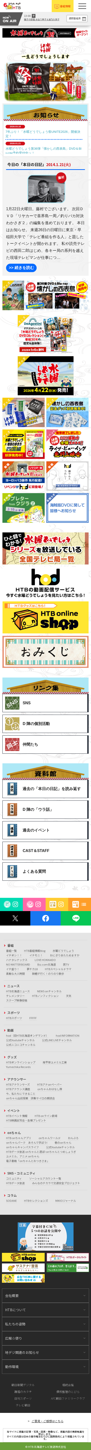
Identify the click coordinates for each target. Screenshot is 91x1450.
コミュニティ (14, 1178)
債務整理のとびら (68, 1392)
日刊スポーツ (23, 1398)
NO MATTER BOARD (18, 964)
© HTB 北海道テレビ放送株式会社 (45, 1447)
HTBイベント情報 (16, 1116)
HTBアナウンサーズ (18, 1084)
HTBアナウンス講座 (18, 1089)
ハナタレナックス (16, 960)
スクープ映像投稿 (16, 1000)
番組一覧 (11, 951)
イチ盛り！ (12, 969)
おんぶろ (73, 1138)
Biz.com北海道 (46, 964)
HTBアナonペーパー (49, 1084)
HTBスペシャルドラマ (58, 969)
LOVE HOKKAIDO (45, 960)
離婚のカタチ (23, 1392)
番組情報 (65, 6)
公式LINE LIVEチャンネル (57, 1040)
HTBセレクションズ (36, 1200)
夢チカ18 (32, 969)
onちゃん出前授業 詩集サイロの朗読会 (30, 1098)
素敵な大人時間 (15, 973)
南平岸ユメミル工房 (55, 1062)
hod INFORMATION (67, 1035)
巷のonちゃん (63, 1142)
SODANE (11, 1200)
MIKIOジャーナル (65, 1200)
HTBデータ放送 (15, 1183)
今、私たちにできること (20, 1093)
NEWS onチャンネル (49, 991)
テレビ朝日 (23, 1405)
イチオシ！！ (14, 955)
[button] (82, 6)
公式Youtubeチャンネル (20, 1040)
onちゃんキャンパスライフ (22, 1147)
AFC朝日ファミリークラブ (68, 1398)
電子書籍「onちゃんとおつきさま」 (28, 1161)
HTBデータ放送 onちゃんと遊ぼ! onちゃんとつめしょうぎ (41, 1152)
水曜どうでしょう (63, 951)
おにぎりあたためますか (64, 955)
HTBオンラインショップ (20, 1062)
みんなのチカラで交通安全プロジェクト (56, 1183)
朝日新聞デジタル (23, 1385)
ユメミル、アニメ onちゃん (22, 1156)
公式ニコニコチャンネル (20, 1045)
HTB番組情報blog (34, 951)
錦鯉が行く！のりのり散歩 (48, 973)
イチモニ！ (36, 955)
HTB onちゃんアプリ (18, 1138)
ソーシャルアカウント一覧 (45, 1178)
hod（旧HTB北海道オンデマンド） (27, 1035)
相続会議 (68, 1385)
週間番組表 (75, 18)
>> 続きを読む (21, 268)
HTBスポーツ (14, 1018)
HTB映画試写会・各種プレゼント (26, 1120)
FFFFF (33, 1018)
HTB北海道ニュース (18, 991)
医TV (66, 964)
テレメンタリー (15, 996)
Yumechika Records (18, 1067)
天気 (68, 996)
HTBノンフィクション (45, 996)
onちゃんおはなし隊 (49, 1089)
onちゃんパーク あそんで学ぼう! (26, 1142)
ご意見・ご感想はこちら (48, 1421)
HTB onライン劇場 (46, 1116)
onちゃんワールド (50, 1138)
